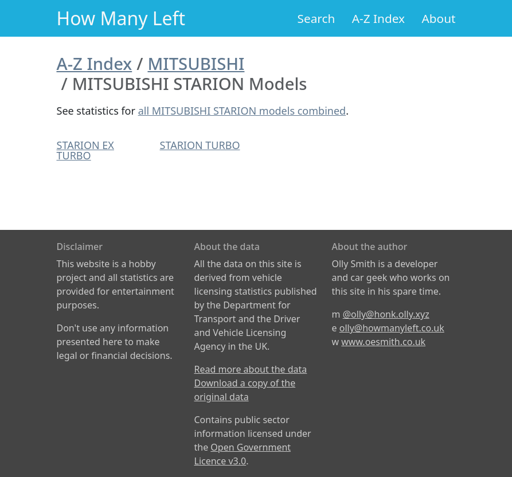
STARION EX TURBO (85, 150)
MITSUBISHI (195, 63)
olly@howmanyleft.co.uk (391, 328)
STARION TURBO (200, 145)
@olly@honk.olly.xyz (386, 314)
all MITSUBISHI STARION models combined (242, 111)
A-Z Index (378, 18)
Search (316, 18)
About (438, 18)
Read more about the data (250, 369)
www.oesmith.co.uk (383, 341)
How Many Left (121, 18)
